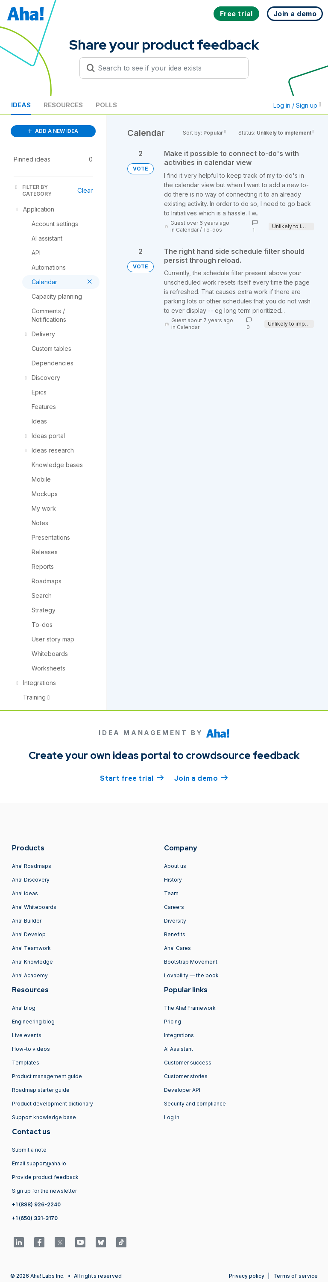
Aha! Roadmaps (31, 866)
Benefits (174, 934)
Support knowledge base (44, 1117)
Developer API (182, 1090)
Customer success (187, 1062)
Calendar (187, 229)
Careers (174, 907)
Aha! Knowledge (32, 962)
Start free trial (132, 778)
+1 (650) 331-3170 (35, 1218)
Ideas (21, 105)
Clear (85, 190)
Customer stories (186, 1076)
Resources (63, 105)
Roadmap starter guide (41, 1090)
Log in (171, 1117)
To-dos (212, 229)
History (173, 879)
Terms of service (295, 1276)
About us (175, 866)
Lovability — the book (191, 975)
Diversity (175, 920)
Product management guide (47, 1076)
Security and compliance (195, 1103)
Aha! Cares (177, 948)
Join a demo (201, 778)
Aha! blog (23, 1008)
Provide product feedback (45, 1177)
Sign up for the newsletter (44, 1191)
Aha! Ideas (25, 893)
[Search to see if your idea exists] (167, 68)
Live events (26, 1035)
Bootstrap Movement (190, 962)
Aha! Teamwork (31, 948)
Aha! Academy (30, 975)
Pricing (172, 1021)
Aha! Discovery (31, 879)
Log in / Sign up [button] (297, 105)
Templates (25, 1062)
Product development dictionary (52, 1103)
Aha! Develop (29, 934)
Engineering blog (33, 1021)
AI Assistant (178, 1049)
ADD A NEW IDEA (53, 131)
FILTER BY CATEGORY (33, 190)
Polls (106, 105)
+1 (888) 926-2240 (36, 1204)
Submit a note (29, 1150)
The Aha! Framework (190, 1008)
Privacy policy (246, 1276)
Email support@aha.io (39, 1163)
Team (171, 893)
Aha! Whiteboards (34, 907)
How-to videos (31, 1049)
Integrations (179, 1035)
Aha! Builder (26, 920)
